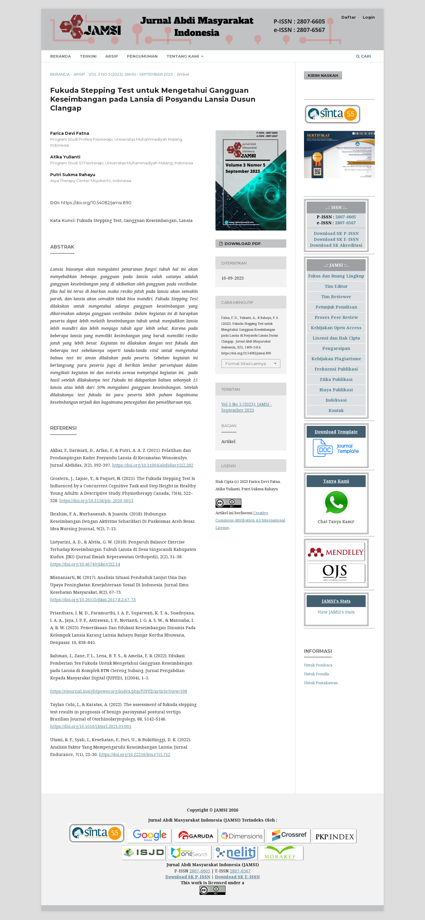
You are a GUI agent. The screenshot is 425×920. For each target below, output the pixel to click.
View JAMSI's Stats (336, 612)
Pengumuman (142, 56)
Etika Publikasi (336, 379)
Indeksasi (336, 400)
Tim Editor (336, 286)
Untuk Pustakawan (321, 682)
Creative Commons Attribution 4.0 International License (250, 520)
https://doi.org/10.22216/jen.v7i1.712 (134, 754)
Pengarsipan (336, 348)
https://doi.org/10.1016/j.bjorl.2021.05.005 (90, 726)
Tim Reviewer (336, 296)
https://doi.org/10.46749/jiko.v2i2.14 (85, 564)
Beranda (60, 56)
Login (369, 17)
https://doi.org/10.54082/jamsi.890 (96, 202)
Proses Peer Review (336, 317)
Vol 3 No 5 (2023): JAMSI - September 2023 (131, 74)
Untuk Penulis (316, 673)
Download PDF (242, 243)
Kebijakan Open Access (336, 327)
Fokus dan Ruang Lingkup (336, 276)
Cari (363, 56)
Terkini (88, 56)
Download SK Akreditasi (336, 245)
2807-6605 (345, 217)
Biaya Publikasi (336, 389)
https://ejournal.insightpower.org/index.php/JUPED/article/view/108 (118, 691)
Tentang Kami (183, 56)
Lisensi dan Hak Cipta (336, 338)
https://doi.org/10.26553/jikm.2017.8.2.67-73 (93, 599)
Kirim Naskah (323, 75)
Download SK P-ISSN (336, 233)
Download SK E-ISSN (336, 239)
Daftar (348, 17)
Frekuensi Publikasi (336, 369)
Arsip (111, 56)
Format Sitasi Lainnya (245, 363)
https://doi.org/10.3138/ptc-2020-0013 (96, 500)
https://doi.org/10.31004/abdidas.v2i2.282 (152, 465)
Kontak (336, 410)
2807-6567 (345, 222)
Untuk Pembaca (318, 665)
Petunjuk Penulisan (336, 307)
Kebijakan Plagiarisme (336, 358)
